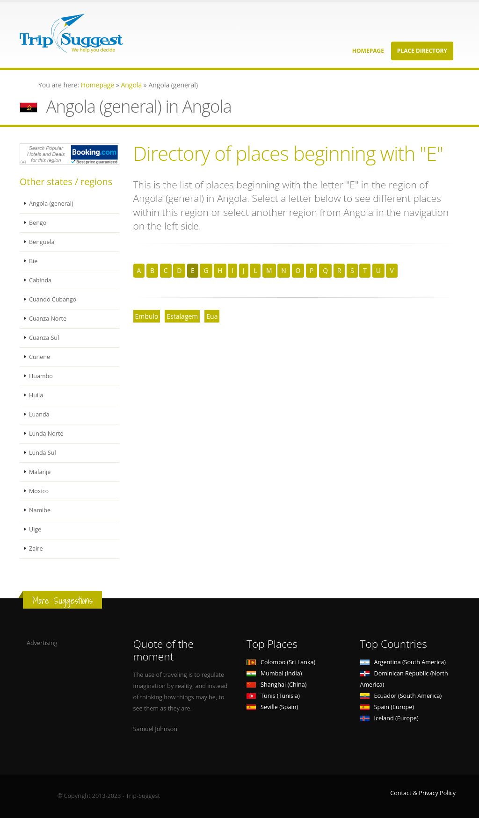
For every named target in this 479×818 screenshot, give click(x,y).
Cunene (39, 357)
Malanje (40, 472)
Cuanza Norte (47, 319)
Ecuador (401, 696)
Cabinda (40, 280)
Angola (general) (51, 204)
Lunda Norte (46, 434)
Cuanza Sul (44, 338)
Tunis (273, 696)
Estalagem (182, 316)
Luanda (39, 414)
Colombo (281, 662)
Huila (36, 395)
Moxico (39, 491)
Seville (272, 707)
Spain (387, 707)
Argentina (403, 662)
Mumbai (274, 673)
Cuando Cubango (52, 299)
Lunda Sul (42, 453)
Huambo (41, 376)
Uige (35, 529)
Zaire (36, 549)
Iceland (389, 718)
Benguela (42, 242)
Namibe (40, 510)
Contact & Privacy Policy (423, 793)
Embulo (147, 316)
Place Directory (422, 51)
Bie (33, 261)
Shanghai (276, 685)
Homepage (368, 51)
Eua (212, 316)
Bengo (37, 223)
